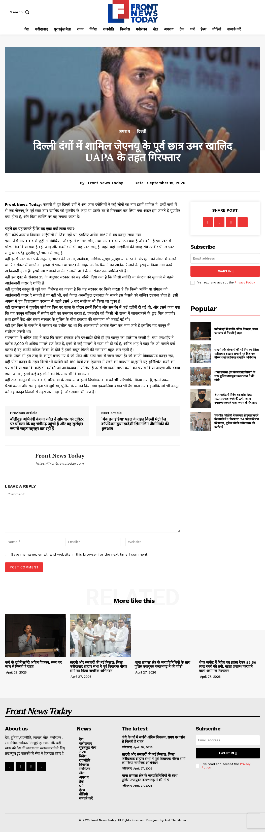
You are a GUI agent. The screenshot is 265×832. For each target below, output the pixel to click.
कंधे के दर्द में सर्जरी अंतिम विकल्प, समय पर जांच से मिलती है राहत (236, 331)
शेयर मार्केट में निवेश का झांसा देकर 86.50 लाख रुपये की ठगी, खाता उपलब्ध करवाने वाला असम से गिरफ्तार (235, 398)
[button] (20, 12)
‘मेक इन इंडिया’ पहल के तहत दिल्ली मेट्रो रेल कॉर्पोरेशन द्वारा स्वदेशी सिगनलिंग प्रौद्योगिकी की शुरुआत (135, 424)
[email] (225, 258)
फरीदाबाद (127, 747)
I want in (225, 271)
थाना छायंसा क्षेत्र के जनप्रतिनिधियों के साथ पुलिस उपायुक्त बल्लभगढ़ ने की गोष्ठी (234, 376)
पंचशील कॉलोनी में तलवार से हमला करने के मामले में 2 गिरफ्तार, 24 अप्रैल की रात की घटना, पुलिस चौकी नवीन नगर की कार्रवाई (236, 421)
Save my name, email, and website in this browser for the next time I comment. (79, 554)
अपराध (124, 132)
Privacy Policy (245, 282)
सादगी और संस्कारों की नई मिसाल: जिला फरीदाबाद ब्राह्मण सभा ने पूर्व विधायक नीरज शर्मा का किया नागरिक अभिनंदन (236, 353)
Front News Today (105, 183)
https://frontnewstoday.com (60, 463)
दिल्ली (141, 132)
